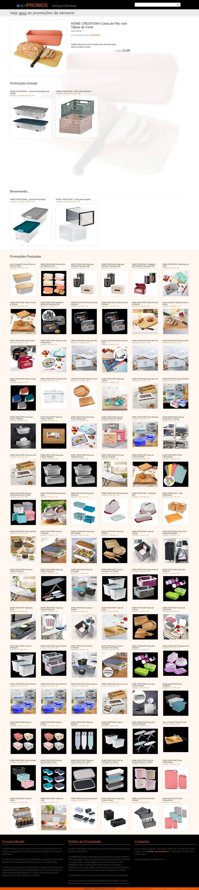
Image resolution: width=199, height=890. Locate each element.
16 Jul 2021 (112, 726)
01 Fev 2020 (173, 420)
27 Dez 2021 (20, 802)
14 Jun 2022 (81, 380)
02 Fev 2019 (173, 380)
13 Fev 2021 (142, 687)
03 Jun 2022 (51, 380)
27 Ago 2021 (20, 382)
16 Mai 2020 (81, 611)
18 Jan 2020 (142, 419)
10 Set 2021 (51, 268)
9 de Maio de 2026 (70, 201)
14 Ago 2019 (81, 420)
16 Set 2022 (173, 306)
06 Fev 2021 (112, 686)
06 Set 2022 (112, 268)
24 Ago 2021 (142, 764)
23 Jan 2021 (81, 686)
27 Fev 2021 (81, 306)
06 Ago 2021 (20, 762)
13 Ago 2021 (51, 497)
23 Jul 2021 (142, 726)
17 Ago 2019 (142, 571)
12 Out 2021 (112, 382)
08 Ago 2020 (142, 459)
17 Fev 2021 (173, 687)
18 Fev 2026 (173, 497)
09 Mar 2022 (142, 802)
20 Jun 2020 (173, 611)
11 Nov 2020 (20, 497)
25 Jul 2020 (112, 459)
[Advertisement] (160, 37)
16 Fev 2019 (20, 420)
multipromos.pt (158, 889)
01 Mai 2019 (51, 420)
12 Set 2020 (142, 649)
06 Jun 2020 (112, 611)
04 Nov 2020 (173, 648)
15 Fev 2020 (51, 459)
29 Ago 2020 (112, 344)
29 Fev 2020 (51, 611)
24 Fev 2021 (142, 342)
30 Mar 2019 (81, 535)
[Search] (177, 5)
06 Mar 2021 (81, 726)
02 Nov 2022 (112, 495)
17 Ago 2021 (112, 764)
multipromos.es (172, 889)
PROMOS (37, 5)
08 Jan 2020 (20, 611)
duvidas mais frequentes (157, 851)
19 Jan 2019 (142, 380)
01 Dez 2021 (81, 497)
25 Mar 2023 (142, 268)
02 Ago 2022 (81, 268)
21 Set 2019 (112, 420)
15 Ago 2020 (81, 649)
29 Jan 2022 (112, 802)
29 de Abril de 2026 (24, 201)
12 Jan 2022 (51, 802)
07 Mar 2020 (51, 306)
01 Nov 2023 (142, 497)
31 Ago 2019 (20, 306)
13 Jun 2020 (142, 611)
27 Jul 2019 (173, 268)
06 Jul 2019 (51, 344)
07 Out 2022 (20, 268)
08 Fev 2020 (20, 457)
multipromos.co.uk (187, 889)
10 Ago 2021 (142, 306)
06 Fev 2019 (20, 342)
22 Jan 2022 (81, 800)
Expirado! (95, 35)
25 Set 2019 (173, 573)
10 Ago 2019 (173, 535)
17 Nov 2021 (173, 764)
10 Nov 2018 (20, 533)
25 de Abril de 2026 (24, 95)
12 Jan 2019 (51, 535)
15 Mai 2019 (112, 535)
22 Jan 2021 (20, 686)
